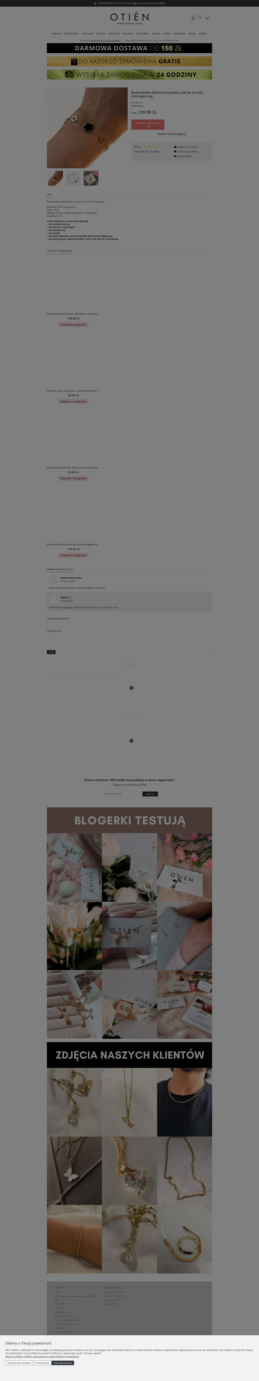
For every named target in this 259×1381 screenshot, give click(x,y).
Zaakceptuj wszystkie (62, 1363)
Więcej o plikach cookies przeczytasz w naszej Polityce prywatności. (42, 1356)
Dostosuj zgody (42, 1363)
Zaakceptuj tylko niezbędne (19, 1363)
